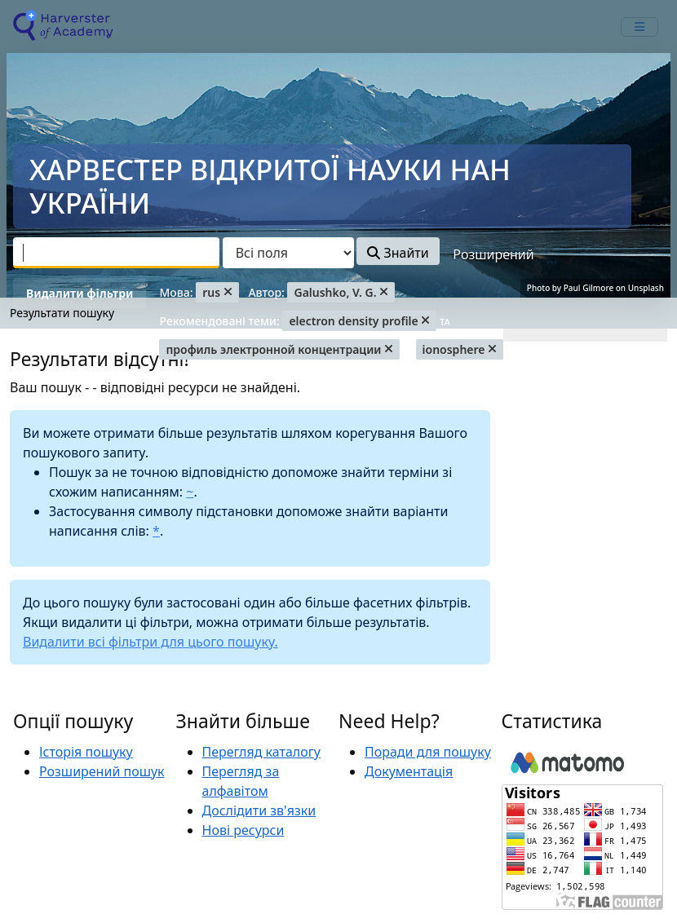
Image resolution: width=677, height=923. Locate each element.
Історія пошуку (86, 752)
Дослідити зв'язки (259, 810)
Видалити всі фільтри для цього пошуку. (150, 642)
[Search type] (288, 252)
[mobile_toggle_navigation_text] (639, 27)
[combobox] (116, 252)
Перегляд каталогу (261, 752)
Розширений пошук (102, 771)
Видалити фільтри (79, 293)
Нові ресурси (243, 830)
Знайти (397, 253)
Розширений (493, 254)
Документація (409, 771)
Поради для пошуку (428, 752)
